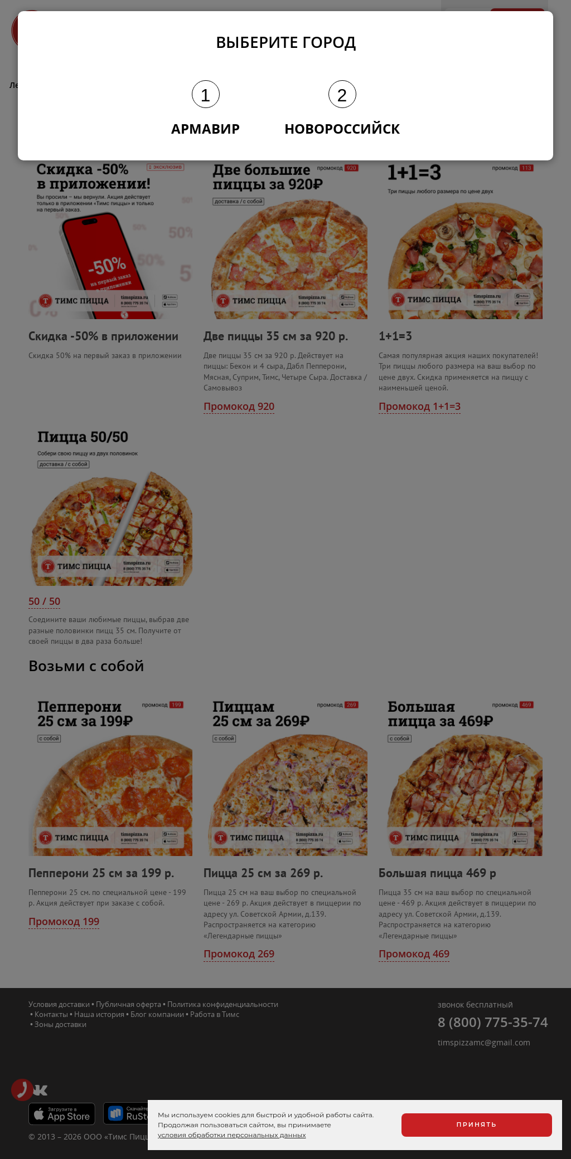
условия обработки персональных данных (232, 1135)
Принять (477, 1124)
